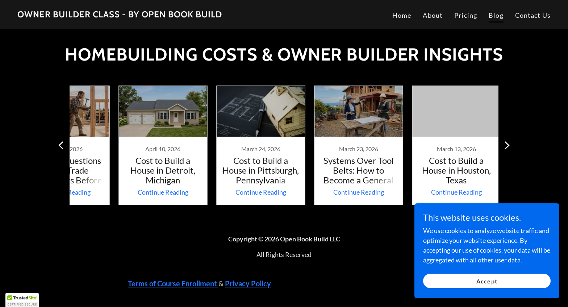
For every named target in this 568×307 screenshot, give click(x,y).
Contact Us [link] (533, 15)
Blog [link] (496, 15)
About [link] (433, 15)
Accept (486, 281)
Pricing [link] (465, 15)
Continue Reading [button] (137, 192)
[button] (22, 300)
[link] (119, 15)
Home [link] (402, 15)
